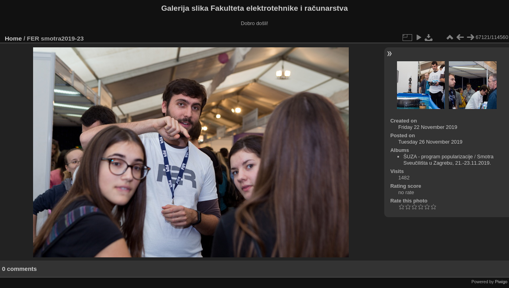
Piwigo (501, 281)
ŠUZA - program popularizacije (438, 157)
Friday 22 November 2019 (427, 127)
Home (13, 38)
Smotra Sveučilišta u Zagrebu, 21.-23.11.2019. (448, 160)
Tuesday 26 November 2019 (430, 142)
